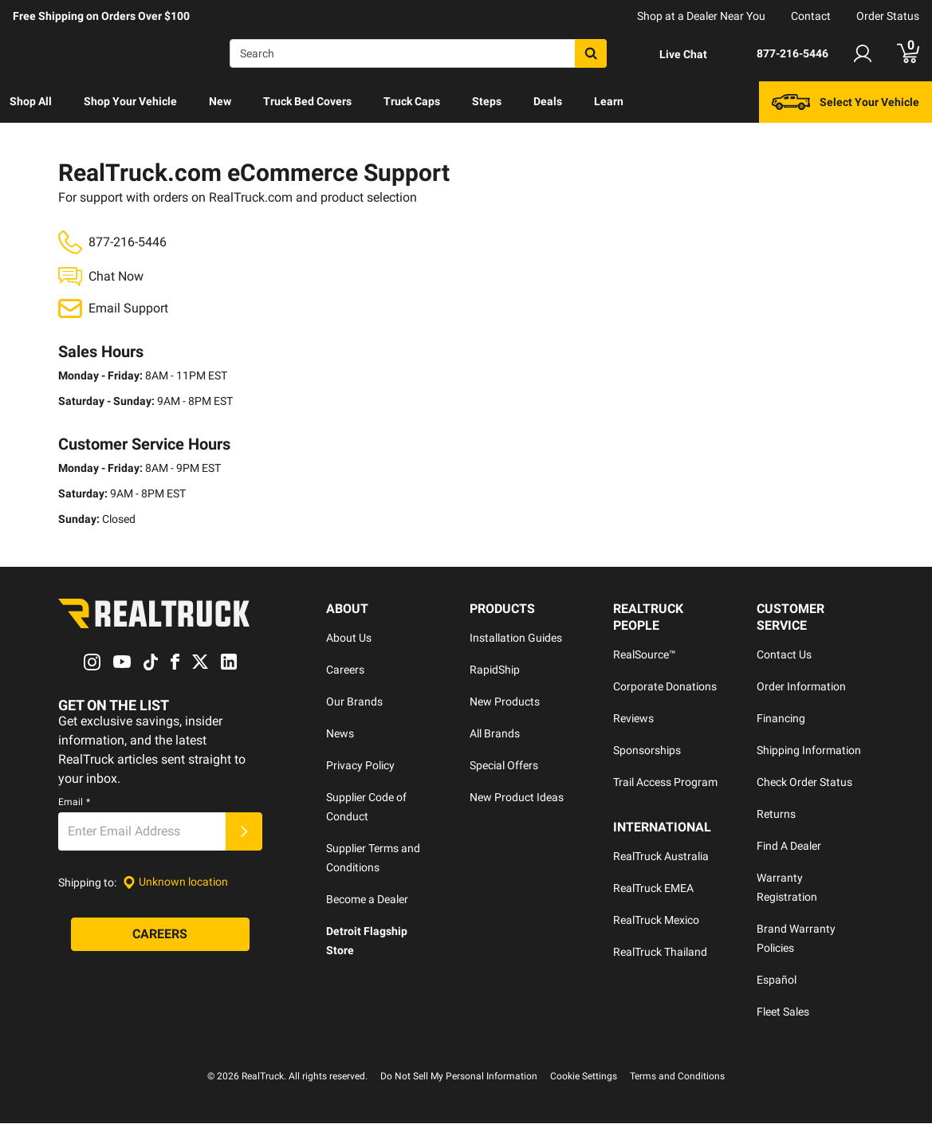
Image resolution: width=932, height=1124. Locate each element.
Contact (811, 16)
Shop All (31, 101)
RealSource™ (644, 655)
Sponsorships (647, 751)
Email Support (128, 308)
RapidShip (495, 670)
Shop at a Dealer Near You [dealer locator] (701, 16)
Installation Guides (516, 638)
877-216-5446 (127, 242)
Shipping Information (809, 751)
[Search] (418, 53)
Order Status (887, 16)
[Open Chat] (669, 54)
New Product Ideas (517, 798)
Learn (608, 101)
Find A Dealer (789, 846)
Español (776, 980)
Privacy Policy (360, 766)
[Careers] (160, 934)
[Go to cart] (908, 53)
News (340, 734)
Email (74, 802)
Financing (781, 719)
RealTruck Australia (661, 857)
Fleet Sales (783, 1012)
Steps (486, 101)
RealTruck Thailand (660, 952)
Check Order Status (804, 782)
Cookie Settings (583, 1077)
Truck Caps (411, 101)
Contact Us (784, 655)
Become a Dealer (367, 900)
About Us (349, 638)
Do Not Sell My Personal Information (458, 1077)
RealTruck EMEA (653, 888)
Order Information (801, 687)
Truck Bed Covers (307, 101)
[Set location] (175, 882)
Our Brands (354, 702)
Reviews (633, 719)
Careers (345, 670)
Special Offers (504, 766)
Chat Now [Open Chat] (116, 277)
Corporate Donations (665, 687)
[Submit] (244, 831)
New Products (505, 702)
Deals (547, 101)
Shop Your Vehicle (130, 101)
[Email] (142, 831)
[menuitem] (30, 102)
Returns (776, 814)
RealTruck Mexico (656, 920)
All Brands (495, 734)
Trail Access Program (665, 782)
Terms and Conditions (677, 1077)
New (220, 101)
